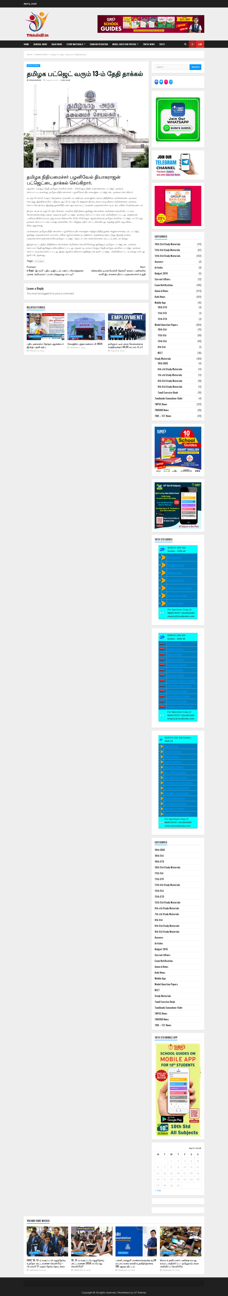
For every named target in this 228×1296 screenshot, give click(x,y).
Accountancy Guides (178, 696)
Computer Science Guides (181, 680)
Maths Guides (175, 572)
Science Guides (176, 580)
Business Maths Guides (180, 706)
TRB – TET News (163, 416)
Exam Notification (99, 44)
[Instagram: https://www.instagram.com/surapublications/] (166, 81)
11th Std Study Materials (167, 250)
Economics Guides (177, 691)
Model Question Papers (124, 44)
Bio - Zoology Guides (176, 777)
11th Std (162, 335)
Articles (159, 267)
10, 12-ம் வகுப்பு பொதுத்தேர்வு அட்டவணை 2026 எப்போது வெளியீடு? (91, 1241)
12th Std (162, 341)
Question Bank (175, 603)
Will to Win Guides (177, 595)
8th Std (161, 347)
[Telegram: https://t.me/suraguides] (171, 81)
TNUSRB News (162, 410)
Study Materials (75, 44)
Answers (159, 261)
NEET (160, 353)
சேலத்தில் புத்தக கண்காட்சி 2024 (86, 326)
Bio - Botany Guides (175, 772)
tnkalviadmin (35, 80)
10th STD (162, 307)
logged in (46, 293)
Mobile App (160, 302)
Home (26, 44)
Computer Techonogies (177, 793)
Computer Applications (177, 788)
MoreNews (124, 1292)
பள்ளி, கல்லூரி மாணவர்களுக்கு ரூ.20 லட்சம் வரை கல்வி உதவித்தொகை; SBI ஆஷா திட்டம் (136, 1241)
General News (40, 44)
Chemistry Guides (176, 665)
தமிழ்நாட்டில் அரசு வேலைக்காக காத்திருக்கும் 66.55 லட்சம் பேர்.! (127, 326)
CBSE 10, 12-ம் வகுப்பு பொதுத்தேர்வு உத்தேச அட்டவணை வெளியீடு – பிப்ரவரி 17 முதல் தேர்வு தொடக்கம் (47, 1241)
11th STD (162, 313)
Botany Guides (175, 670)
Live (195, 44)
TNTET (162, 44)
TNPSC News (149, 44)
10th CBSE (163, 363)
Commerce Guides (177, 701)
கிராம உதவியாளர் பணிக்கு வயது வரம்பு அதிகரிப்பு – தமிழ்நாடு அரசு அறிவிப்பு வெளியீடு (180, 1241)
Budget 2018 (161, 273)
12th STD (162, 319)
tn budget (39, 261)
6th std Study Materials (170, 369)
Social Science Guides (180, 588)
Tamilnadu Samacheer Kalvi (168, 398)
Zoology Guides (175, 675)
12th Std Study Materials (167, 256)
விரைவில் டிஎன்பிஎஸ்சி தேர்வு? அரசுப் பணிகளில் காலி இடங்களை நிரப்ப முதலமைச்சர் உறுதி (116, 270)
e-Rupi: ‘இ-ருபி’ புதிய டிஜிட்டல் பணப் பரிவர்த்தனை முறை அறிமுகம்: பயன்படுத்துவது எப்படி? (56, 270)
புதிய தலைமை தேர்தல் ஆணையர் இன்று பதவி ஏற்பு (45, 326)
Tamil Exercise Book (168, 392)
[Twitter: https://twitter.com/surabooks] (161, 81)
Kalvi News (57, 44)
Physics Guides (175, 659)
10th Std (162, 329)
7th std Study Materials (170, 375)
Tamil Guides (175, 557)
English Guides (176, 565)
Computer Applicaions (179, 685)
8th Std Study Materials (170, 381)
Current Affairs (162, 279)
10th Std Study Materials (167, 244)
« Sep (158, 1190)
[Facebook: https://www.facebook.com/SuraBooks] (156, 81)
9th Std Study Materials (170, 386)
